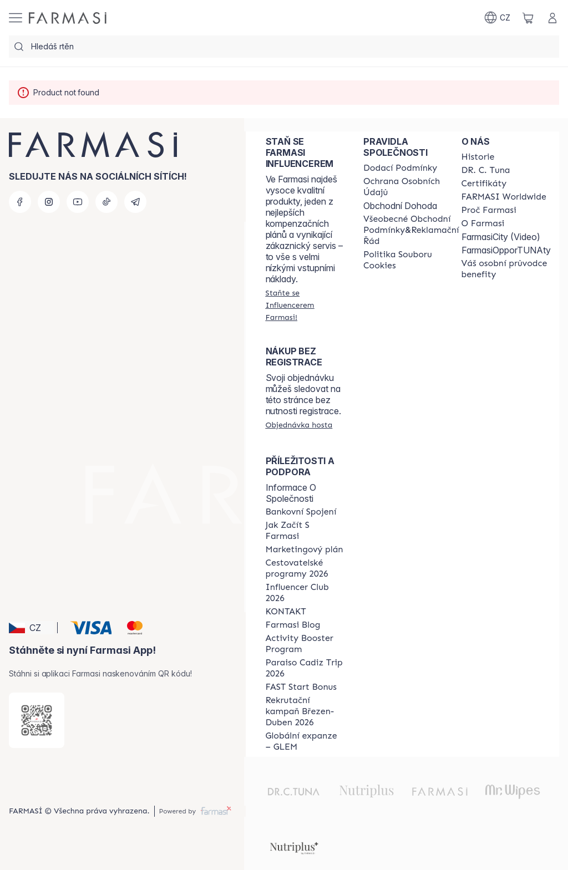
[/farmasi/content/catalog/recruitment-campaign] (304, 711)
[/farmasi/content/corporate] (504, 196)
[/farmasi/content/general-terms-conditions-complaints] (411, 230)
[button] (31, 627)
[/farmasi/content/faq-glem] (304, 741)
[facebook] (20, 202)
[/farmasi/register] (304, 305)
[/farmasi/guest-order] (299, 425)
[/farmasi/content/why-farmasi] (489, 210)
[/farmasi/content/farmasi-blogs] (293, 624)
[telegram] (135, 202)
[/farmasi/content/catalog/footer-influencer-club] (304, 593)
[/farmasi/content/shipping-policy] (400, 168)
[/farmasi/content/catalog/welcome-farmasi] (506, 269)
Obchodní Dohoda (400, 205)
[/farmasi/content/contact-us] (286, 611)
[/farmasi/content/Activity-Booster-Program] (304, 644)
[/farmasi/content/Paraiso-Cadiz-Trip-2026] (304, 668)
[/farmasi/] (67, 18)
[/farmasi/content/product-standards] (484, 183)
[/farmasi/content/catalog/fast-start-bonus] (301, 687)
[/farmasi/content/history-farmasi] (478, 156)
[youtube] (78, 202)
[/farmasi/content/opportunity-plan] (304, 549)
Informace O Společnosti (291, 493)
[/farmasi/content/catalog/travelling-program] (304, 568)
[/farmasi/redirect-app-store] (36, 720)
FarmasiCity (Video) (501, 236)
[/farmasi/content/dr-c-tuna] (486, 170)
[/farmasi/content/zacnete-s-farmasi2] (304, 531)
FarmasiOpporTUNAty (506, 250)
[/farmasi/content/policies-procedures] (411, 187)
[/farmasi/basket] (528, 17)
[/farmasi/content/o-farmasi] (483, 223)
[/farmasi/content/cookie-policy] (411, 260)
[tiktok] (106, 202)
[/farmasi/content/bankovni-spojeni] (301, 511)
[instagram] (49, 202)
